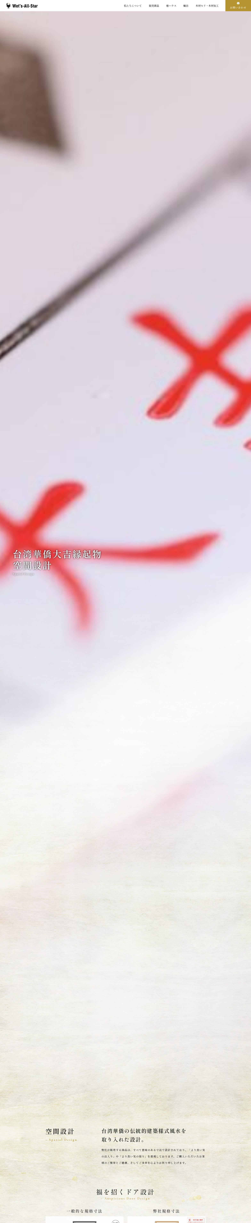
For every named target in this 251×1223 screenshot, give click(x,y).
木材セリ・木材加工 (207, 6)
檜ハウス (171, 6)
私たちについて (133, 6)
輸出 (186, 6)
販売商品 (154, 6)
